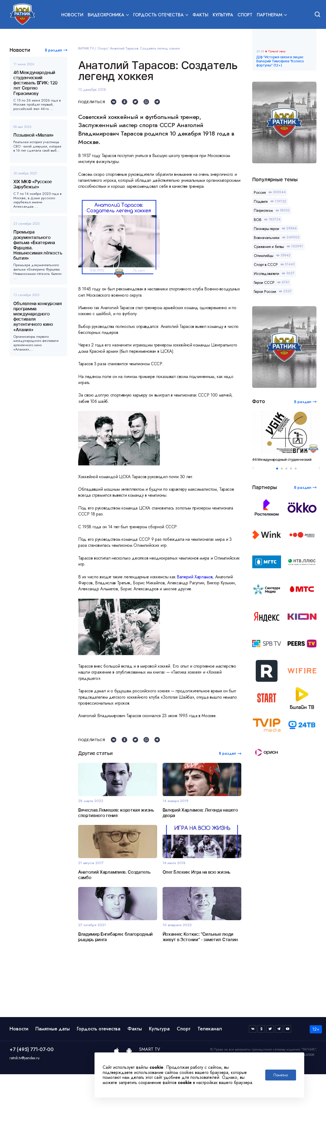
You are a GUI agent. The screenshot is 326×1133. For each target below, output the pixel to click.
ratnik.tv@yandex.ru (24, 1116)
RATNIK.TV (86, 48)
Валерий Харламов (194, 577)
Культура (223, 15)
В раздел (53, 50)
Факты (200, 15)
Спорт (244, 15)
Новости (72, 15)
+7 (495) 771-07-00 (32, 1108)
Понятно (280, 1075)
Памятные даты (52, 1087)
